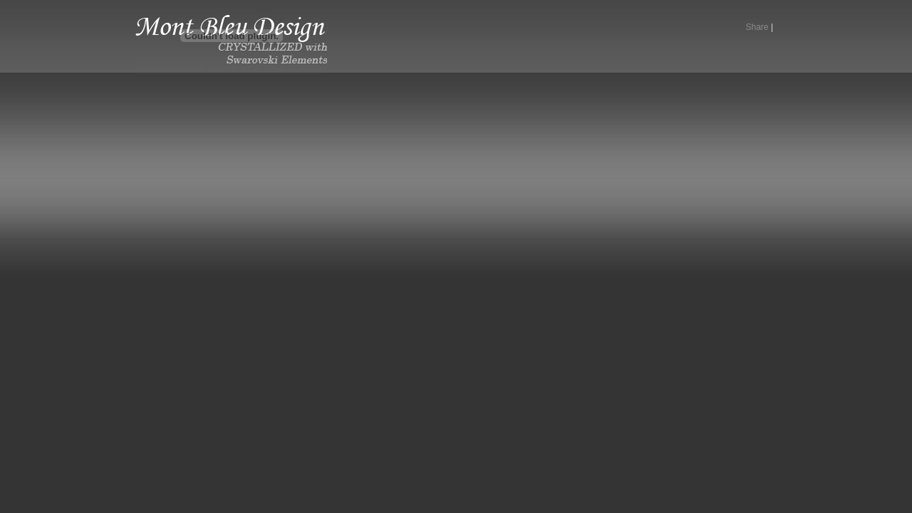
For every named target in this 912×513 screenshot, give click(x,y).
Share (757, 27)
